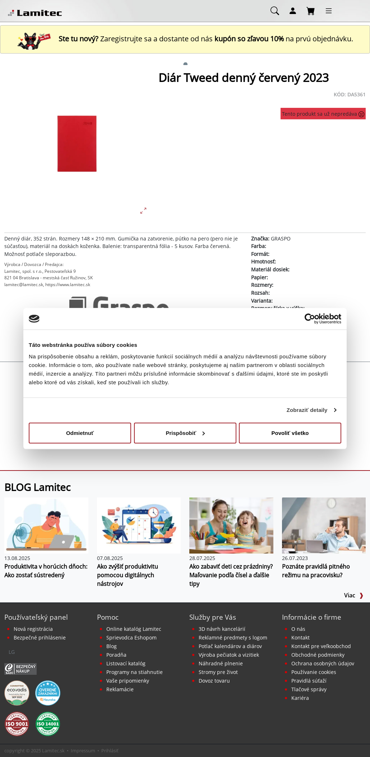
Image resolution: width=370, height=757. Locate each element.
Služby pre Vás (212, 617)
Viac (354, 595)
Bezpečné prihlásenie (40, 637)
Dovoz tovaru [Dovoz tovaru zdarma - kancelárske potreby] (214, 680)
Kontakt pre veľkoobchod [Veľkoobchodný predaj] (321, 646)
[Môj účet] (293, 10)
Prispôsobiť (185, 433)
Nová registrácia (33, 628)
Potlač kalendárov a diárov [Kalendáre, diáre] (230, 646)
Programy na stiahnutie (134, 672)
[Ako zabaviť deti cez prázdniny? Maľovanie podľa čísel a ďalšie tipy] (231, 525)
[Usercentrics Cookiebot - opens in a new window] (309, 318)
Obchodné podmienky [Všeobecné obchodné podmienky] (317, 654)
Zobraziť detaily (307, 410)
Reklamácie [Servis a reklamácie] (120, 689)
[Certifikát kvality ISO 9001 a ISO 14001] (16, 723)
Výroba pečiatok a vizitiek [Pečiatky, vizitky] (229, 654)
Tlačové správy (309, 689)
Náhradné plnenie (221, 663)
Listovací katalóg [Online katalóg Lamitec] (125, 663)
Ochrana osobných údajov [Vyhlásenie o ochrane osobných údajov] (322, 663)
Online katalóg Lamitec (133, 628)
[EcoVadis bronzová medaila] (16, 692)
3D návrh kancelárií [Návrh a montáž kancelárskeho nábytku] (222, 628)
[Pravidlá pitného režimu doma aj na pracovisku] (324, 525)
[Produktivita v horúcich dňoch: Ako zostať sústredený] (46, 525)
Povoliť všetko (290, 433)
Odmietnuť (80, 433)
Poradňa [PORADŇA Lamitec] (116, 654)
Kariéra (300, 697)
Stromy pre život (218, 672)
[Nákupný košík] (311, 10)
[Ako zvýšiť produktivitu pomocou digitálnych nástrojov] (139, 525)
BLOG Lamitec (37, 487)
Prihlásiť (110, 750)
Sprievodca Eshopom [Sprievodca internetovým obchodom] (131, 637)
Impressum (83, 750)
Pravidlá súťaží (309, 680)
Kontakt (300, 637)
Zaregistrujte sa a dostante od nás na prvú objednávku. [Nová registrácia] (185, 38)
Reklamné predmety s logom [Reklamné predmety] (233, 637)
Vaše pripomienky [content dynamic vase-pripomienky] (127, 680)
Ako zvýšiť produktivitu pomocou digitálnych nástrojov (127, 575)
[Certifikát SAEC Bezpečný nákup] (20, 668)
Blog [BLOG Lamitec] (111, 646)
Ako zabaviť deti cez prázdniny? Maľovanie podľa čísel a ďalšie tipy (231, 575)
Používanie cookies (313, 672)
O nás (298, 628)
